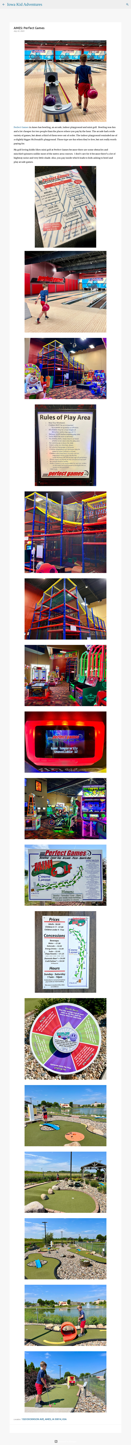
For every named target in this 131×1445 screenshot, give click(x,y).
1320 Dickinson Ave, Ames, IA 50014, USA (44, 1419)
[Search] (45, 4)
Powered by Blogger (65, 1441)
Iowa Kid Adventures (24, 4)
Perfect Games (21, 127)
